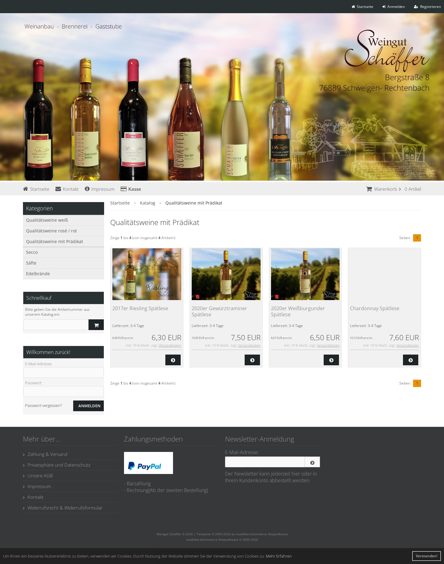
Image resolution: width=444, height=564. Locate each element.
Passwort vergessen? (43, 405)
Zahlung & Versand (45, 454)
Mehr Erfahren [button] (279, 556)
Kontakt (67, 189)
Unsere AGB (38, 475)
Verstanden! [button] (426, 555)
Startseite (36, 189)
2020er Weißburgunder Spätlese (298, 311)
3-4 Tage (137, 325)
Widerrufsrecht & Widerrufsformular (63, 508)
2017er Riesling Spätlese (140, 308)
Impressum (100, 189)
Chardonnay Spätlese (374, 308)
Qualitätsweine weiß (47, 220)
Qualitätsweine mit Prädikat (54, 241)
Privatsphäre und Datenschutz (56, 465)
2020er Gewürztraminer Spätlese (219, 311)
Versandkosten (170, 345)
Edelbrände (38, 273)
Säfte (31, 263)
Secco (32, 252)
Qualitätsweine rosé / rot (51, 231)
